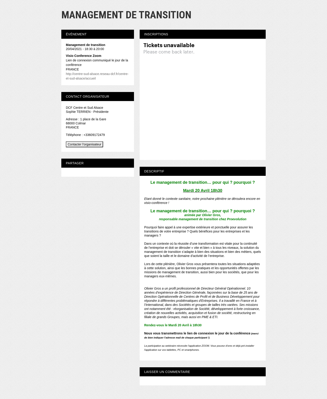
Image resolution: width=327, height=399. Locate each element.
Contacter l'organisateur (84, 144)
